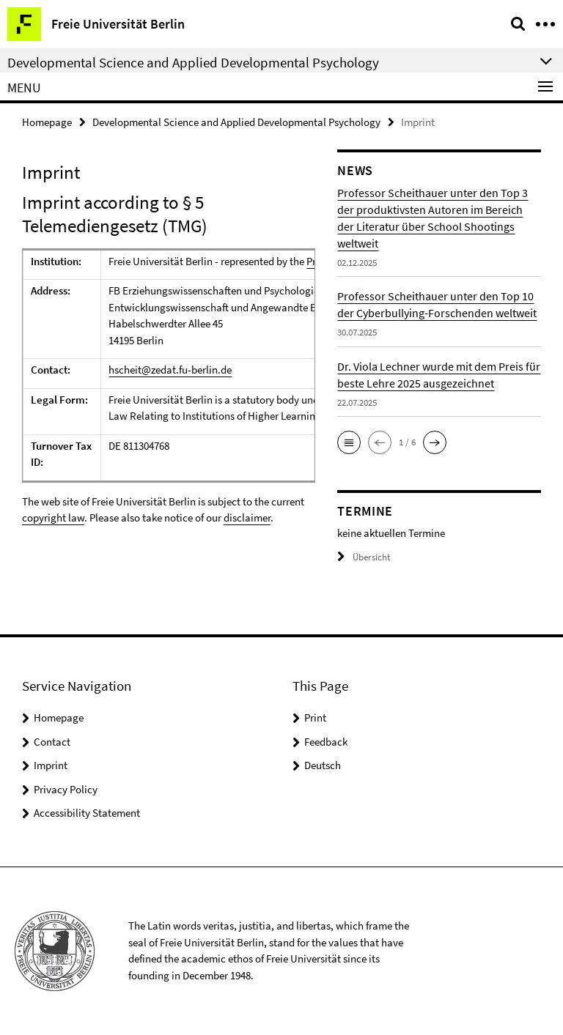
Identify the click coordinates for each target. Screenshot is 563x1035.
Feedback (325, 742)
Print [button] (315, 717)
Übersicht (363, 557)
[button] (349, 442)
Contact (52, 742)
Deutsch (322, 765)
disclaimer (247, 517)
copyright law (53, 517)
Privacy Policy (65, 789)
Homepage (47, 122)
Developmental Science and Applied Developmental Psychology (236, 122)
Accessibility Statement (87, 813)
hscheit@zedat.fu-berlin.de (170, 369)
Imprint (50, 765)
